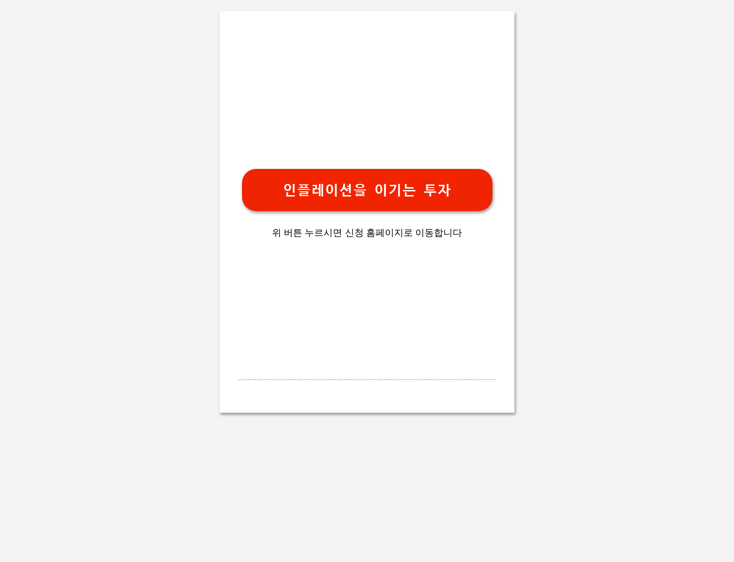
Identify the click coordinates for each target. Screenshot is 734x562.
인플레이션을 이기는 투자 (367, 190)
